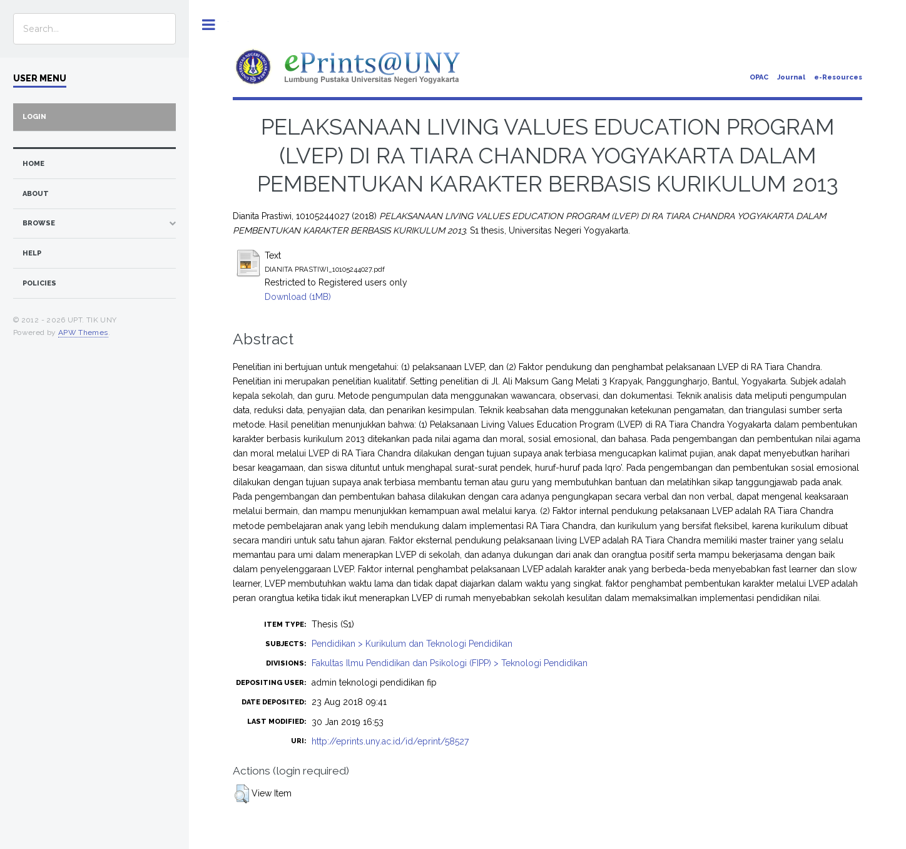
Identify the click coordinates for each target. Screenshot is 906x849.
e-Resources (838, 77)
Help (32, 253)
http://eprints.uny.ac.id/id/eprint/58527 (390, 741)
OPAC (759, 77)
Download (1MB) (298, 297)
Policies (39, 283)
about (36, 194)
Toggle (208, 24)
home (33, 164)
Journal (791, 77)
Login (34, 117)
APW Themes (83, 332)
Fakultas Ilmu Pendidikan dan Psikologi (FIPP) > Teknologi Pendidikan (450, 663)
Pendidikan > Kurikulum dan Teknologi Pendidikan (412, 644)
